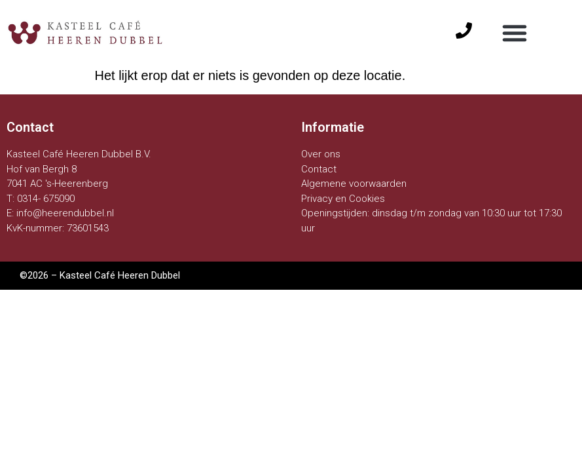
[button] (514, 32)
